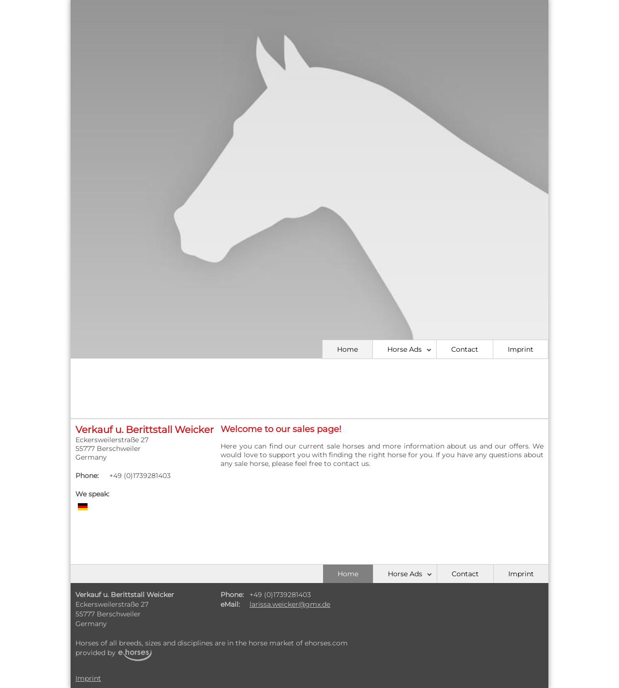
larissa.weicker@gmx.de (290, 604)
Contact (464, 349)
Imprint (520, 349)
